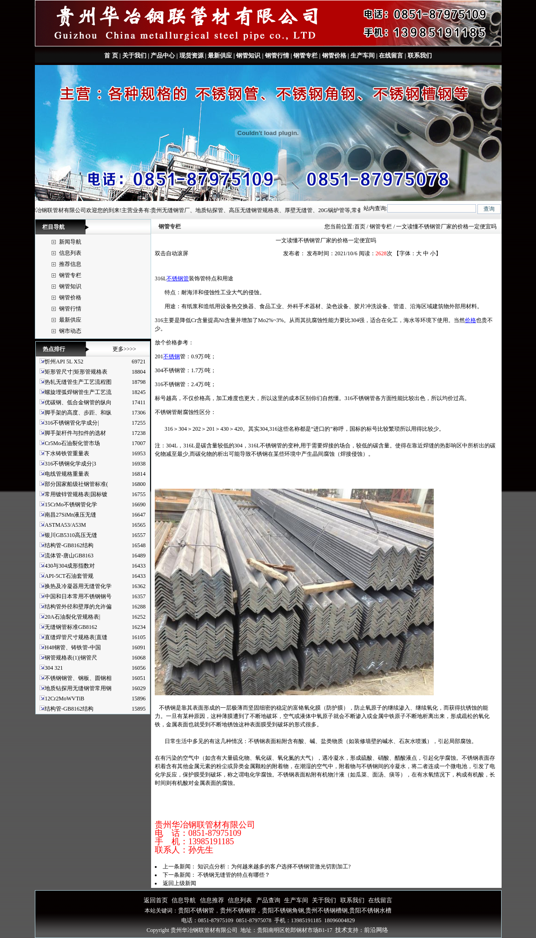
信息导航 (184, 900)
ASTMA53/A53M (65, 525)
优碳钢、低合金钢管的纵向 (78, 402)
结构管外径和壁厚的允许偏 (78, 606)
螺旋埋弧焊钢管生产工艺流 (78, 392)
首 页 (111, 55)
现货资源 (191, 55)
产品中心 (163, 55)
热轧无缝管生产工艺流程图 (78, 382)
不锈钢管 (177, 278)
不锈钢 (171, 356)
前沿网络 (376, 929)
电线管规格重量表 (67, 474)
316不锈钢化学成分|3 (70, 463)
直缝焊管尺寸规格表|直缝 (76, 637)
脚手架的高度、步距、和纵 (78, 412)
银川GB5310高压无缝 (71, 535)
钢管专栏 (305, 55)
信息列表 (70, 253)
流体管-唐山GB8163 (69, 555)
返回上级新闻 (179, 883)
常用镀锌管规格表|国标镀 (76, 494)
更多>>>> (124, 349)
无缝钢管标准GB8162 (71, 627)
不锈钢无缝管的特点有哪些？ (234, 875)
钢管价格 (334, 55)
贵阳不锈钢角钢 (283, 910)
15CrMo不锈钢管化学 (71, 504)
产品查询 (268, 900)
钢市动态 (70, 331)
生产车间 (363, 55)
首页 (359, 226)
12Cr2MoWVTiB (64, 698)
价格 (470, 320)
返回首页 (156, 900)
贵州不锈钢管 (238, 910)
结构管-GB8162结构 (69, 545)
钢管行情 (277, 55)
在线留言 (391, 55)
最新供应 (220, 55)
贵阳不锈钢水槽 (370, 910)
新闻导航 (70, 242)
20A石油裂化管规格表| (72, 617)
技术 (341, 929)
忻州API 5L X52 (64, 361)
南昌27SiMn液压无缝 (70, 514)
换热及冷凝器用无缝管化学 (78, 586)
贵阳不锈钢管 (196, 910)
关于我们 (134, 55)
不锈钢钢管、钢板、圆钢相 (78, 678)
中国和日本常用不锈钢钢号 (78, 596)
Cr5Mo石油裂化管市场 (72, 443)
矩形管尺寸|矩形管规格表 (76, 372)
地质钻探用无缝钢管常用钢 (78, 688)
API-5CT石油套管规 (69, 576)
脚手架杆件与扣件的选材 (75, 433)
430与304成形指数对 (70, 566)
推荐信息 (70, 264)
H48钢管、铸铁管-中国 (73, 647)
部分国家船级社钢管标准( (76, 484)
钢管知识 (248, 55)
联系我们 (418, 55)
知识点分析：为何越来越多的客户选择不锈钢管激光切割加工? (274, 866)
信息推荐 (212, 900)
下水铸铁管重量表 (67, 453)
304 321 (54, 668)
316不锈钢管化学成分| (72, 423)
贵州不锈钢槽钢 (326, 910)
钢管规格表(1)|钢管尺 (71, 657)
